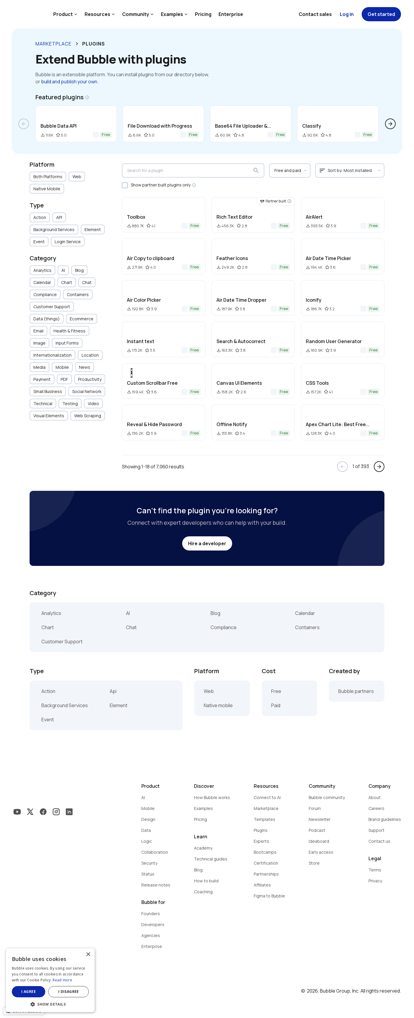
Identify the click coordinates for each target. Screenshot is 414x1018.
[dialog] (50, 980)
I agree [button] (28, 991)
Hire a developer (207, 543)
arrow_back (24, 124)
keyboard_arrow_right (77, 44)
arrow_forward (390, 124)
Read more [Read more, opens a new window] (62, 980)
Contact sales (315, 14)
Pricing (203, 14)
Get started (381, 14)
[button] (50, 1003)
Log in (347, 14)
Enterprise (231, 14)
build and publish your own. (69, 81)
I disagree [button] (68, 991)
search (256, 170)
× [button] (88, 954)
